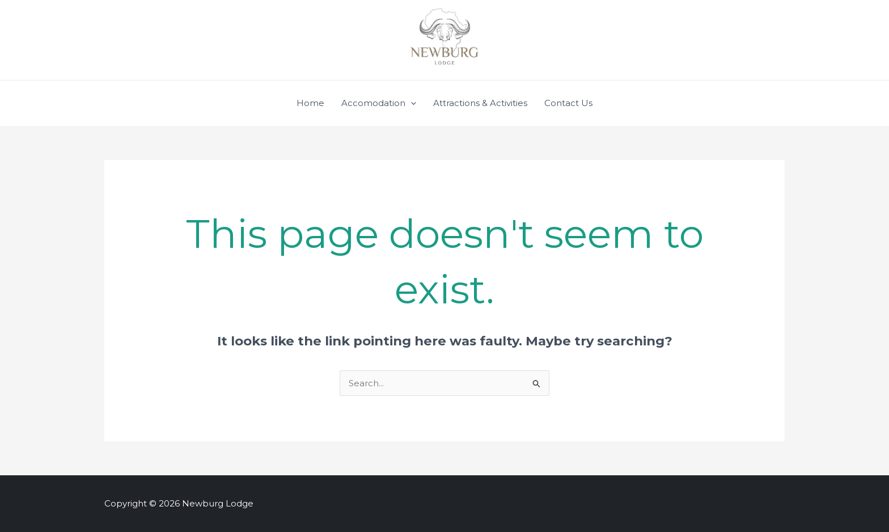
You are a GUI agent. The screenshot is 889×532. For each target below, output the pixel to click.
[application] (410, 103)
